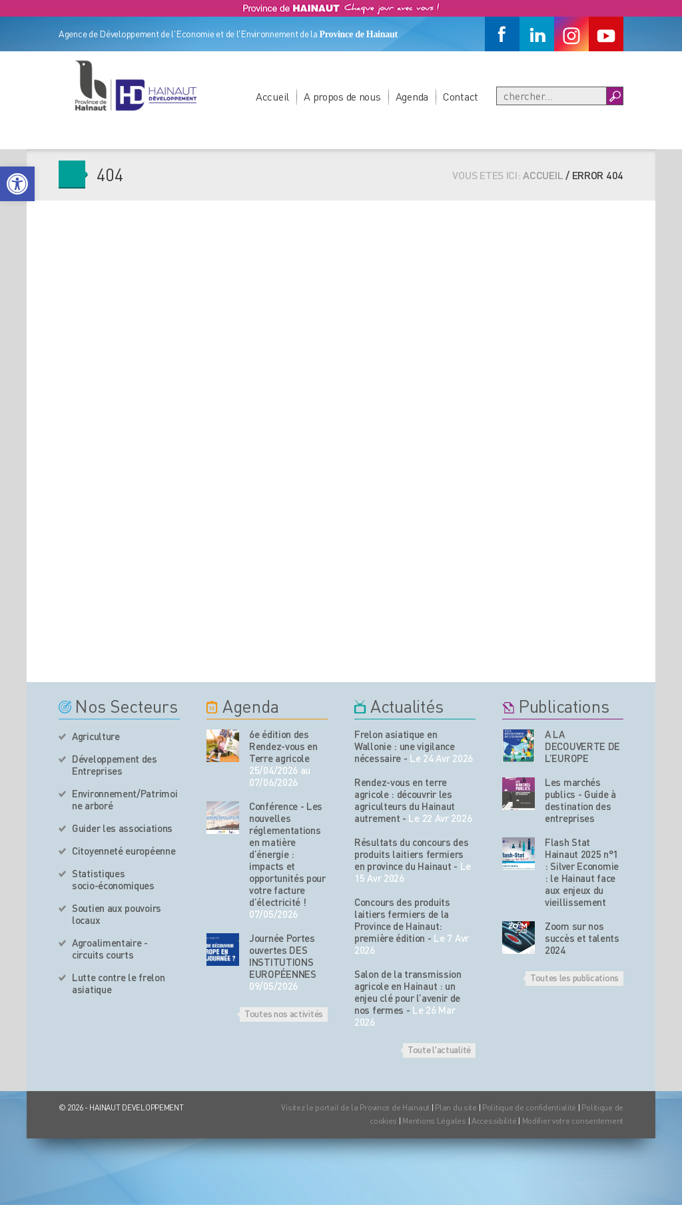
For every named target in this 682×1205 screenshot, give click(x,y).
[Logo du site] (135, 85)
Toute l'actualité (439, 1049)
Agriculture (96, 736)
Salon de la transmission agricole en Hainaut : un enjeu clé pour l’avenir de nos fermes (408, 991)
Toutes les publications (574, 977)
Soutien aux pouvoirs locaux (116, 914)
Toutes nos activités (283, 1013)
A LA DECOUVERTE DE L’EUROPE (582, 746)
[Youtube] (606, 34)
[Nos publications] (518, 745)
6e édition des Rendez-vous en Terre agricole (283, 746)
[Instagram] (571, 34)
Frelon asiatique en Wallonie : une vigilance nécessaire (404, 746)
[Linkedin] (536, 34)
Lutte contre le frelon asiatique (118, 983)
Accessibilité (494, 1121)
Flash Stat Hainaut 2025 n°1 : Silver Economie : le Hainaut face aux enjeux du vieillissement (582, 872)
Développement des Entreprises (114, 764)
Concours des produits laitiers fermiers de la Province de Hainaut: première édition (402, 920)
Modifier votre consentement (572, 1121)
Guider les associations (122, 828)
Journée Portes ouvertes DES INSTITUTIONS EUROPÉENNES (282, 956)
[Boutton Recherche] (614, 96)
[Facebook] (502, 34)
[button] (17, 184)
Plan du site (456, 1107)
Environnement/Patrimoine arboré (124, 799)
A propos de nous (342, 96)
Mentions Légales (434, 1121)
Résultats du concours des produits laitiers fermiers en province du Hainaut (411, 854)
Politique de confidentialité (530, 1107)
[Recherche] (551, 96)
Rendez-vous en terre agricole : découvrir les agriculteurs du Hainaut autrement (404, 800)
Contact (460, 96)
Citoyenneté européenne (123, 850)
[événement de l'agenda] (222, 745)
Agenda (412, 96)
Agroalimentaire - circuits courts (110, 948)
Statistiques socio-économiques (113, 879)
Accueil (272, 96)
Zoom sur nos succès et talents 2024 (582, 938)
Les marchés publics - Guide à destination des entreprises (580, 800)
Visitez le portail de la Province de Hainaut (355, 1107)
